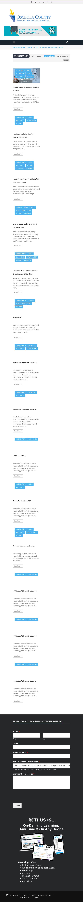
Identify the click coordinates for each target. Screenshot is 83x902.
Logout (34, 895)
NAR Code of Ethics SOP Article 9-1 (25, 591)
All (33, 56)
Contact (36, 898)
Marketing (32, 346)
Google (31, 301)
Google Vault (17, 317)
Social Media (31, 120)
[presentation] (33, 801)
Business (19, 207)
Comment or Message (23, 774)
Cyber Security (24, 70)
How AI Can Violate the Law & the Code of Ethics (45, 47)
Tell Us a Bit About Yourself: (26, 762)
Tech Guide (19, 168)
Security (30, 165)
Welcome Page (45, 895)
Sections (15, 895)
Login (25, 895)
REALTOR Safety (63, 56)
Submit (17, 806)
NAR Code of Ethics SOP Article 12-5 (25, 362)
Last (44, 739)
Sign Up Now (24, 898)
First (14, 739)
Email (16, 743)
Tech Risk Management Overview (24, 546)
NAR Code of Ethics (19, 456)
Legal (39, 56)
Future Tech (20, 73)
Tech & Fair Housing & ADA (22, 501)
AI (16, 70)
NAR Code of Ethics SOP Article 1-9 (25, 636)
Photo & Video (32, 349)
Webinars (30, 77)
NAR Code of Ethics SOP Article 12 (24, 409)
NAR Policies (49, 56)
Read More (17, 109)
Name (16, 732)
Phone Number (20, 752)
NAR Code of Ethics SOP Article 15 (24, 681)
